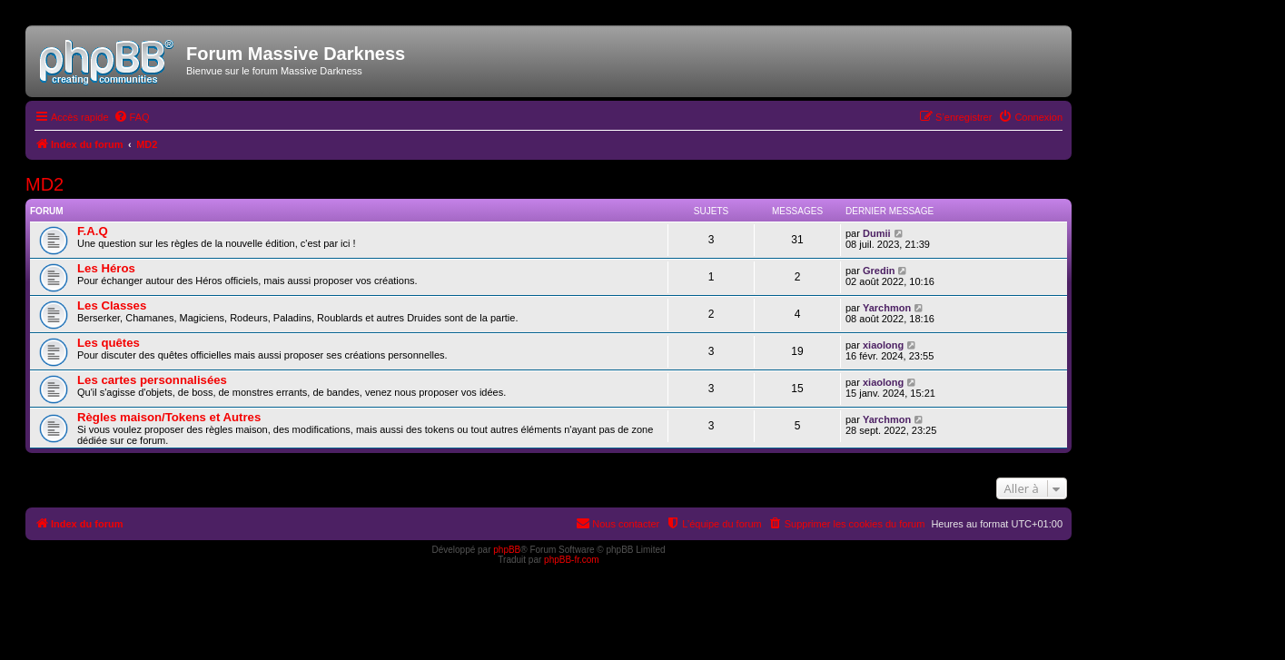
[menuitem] (132, 117)
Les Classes (111, 305)
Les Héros (106, 268)
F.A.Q (92, 231)
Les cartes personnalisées (152, 380)
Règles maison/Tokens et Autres (169, 417)
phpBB (506, 550)
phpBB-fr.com (571, 560)
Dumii (877, 233)
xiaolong (883, 345)
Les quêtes (108, 343)
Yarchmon (887, 307)
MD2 (44, 184)
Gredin (879, 270)
